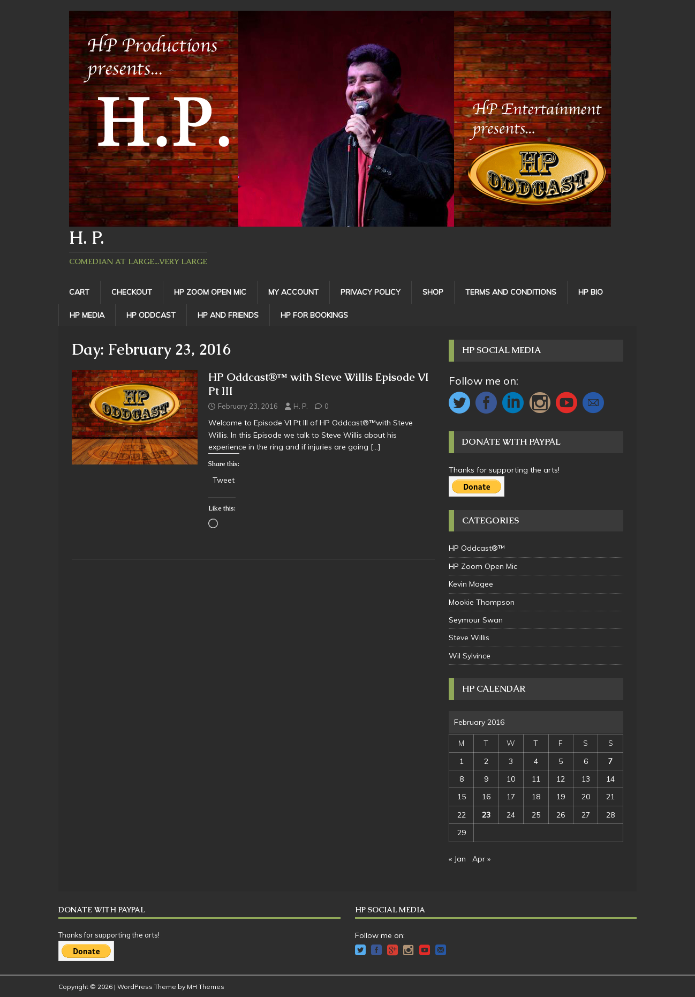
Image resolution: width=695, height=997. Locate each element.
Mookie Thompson (482, 602)
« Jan (457, 859)
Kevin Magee (471, 584)
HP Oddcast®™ (477, 548)
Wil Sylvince (469, 656)
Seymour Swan (476, 620)
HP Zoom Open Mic (210, 292)
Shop (432, 292)
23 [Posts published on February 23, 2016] (486, 815)
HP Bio (590, 292)
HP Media (87, 315)
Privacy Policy (371, 292)
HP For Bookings (314, 315)
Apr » (481, 859)
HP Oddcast (151, 315)
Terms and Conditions (510, 292)
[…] (376, 447)
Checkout (131, 292)
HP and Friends (228, 315)
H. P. (300, 406)
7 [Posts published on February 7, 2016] (610, 761)
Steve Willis (469, 637)
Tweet (224, 479)
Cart (79, 292)
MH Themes (205, 987)
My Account (293, 292)
